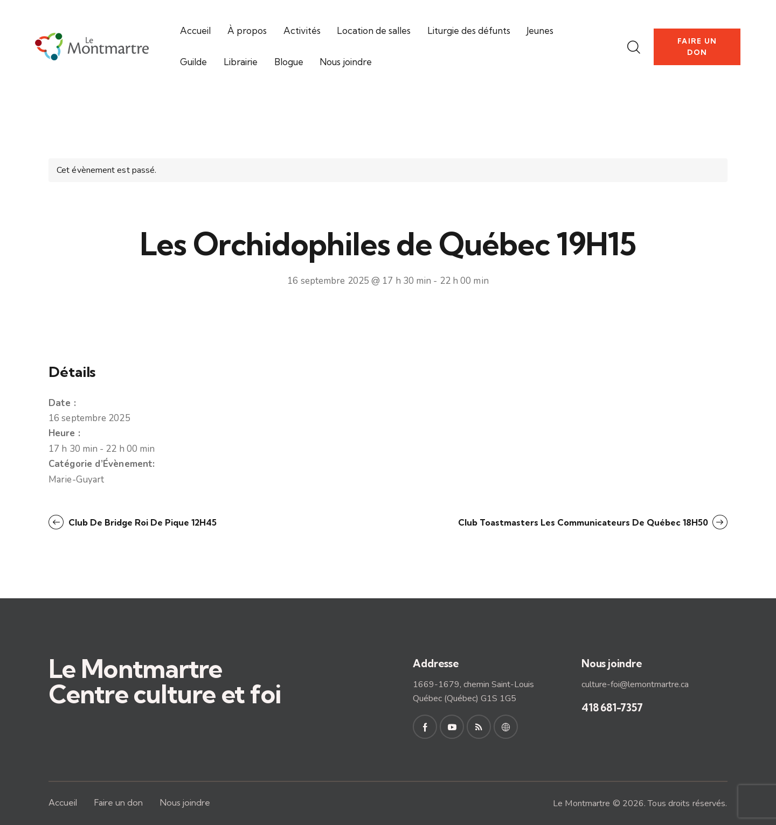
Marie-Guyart (76, 479)
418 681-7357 (612, 707)
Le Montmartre (581, 803)
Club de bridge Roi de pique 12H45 (141, 522)
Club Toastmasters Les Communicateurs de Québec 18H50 (584, 522)
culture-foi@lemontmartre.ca (635, 684)
